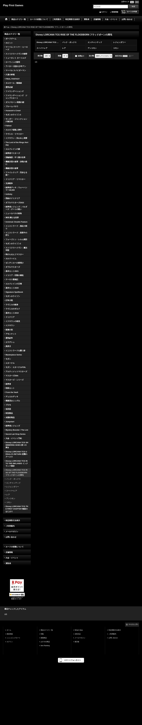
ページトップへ (133, 624)
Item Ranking (45, 645)
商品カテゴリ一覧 (47, 630)
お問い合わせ (11, 537)
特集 (42, 634)
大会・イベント (12, 558)
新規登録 (115, 12)
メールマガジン (12, 531)
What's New (79, 630)
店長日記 (78, 634)
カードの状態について (15, 547)
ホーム (9, 630)
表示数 (40, 56)
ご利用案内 (10, 526)
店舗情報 (9, 552)
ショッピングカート (13, 638)
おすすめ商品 (45, 641)
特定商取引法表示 (13, 520)
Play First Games (13, 5)
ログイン (104, 12)
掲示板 (77, 641)
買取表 (8, 563)
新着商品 (44, 638)
